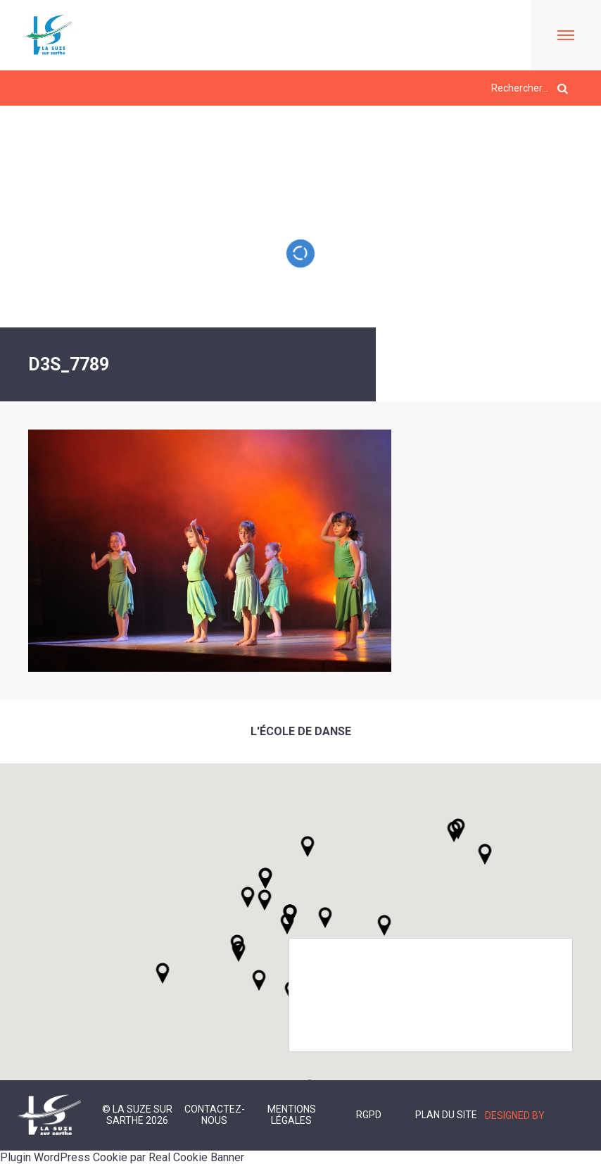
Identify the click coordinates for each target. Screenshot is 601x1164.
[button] (325, 917)
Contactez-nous (214, 1114)
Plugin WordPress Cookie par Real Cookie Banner (122, 1157)
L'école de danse (301, 731)
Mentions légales (291, 1114)
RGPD (368, 1114)
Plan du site (446, 1114)
